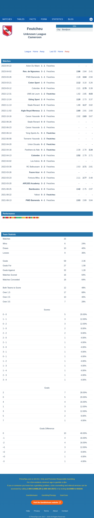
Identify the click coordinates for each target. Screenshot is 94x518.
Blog (70, 19)
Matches (7, 19)
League (28, 51)
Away (42, 51)
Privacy (37, 511)
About (55, 511)
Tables (20, 19)
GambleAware (32, 495)
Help (28, 511)
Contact (65, 511)
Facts (32, 19)
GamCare (64, 495)
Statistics (57, 19)
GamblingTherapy (49, 495)
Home (35, 51)
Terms (46, 511)
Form (44, 19)
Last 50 (53, 51)
